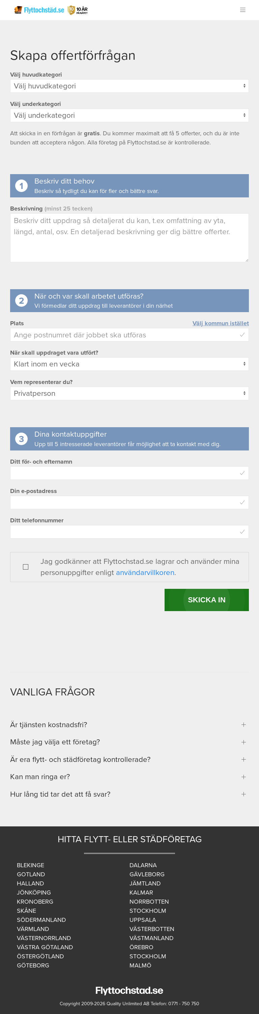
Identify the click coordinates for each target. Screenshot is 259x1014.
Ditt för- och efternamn (41, 461)
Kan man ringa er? (40, 776)
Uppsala (143, 920)
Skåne (26, 910)
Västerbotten (152, 929)
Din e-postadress (33, 491)
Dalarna (143, 865)
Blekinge (30, 865)
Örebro (141, 947)
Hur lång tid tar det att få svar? (60, 794)
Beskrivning (51, 208)
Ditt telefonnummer (36, 520)
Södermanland (41, 920)
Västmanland (152, 938)
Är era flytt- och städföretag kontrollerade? (80, 759)
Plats (17, 323)
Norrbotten (149, 901)
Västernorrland (44, 938)
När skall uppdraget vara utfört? (54, 352)
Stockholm (148, 910)
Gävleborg (147, 874)
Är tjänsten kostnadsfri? (48, 724)
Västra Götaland (45, 947)
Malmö (140, 965)
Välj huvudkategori (36, 74)
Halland (30, 883)
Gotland (31, 874)
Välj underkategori (35, 104)
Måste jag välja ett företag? (55, 741)
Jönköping (34, 892)
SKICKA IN (207, 600)
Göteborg (33, 965)
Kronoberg (35, 901)
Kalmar (141, 892)
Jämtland (145, 883)
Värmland (33, 929)
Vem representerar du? (41, 382)
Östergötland (40, 956)
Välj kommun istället (221, 323)
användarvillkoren (145, 572)
